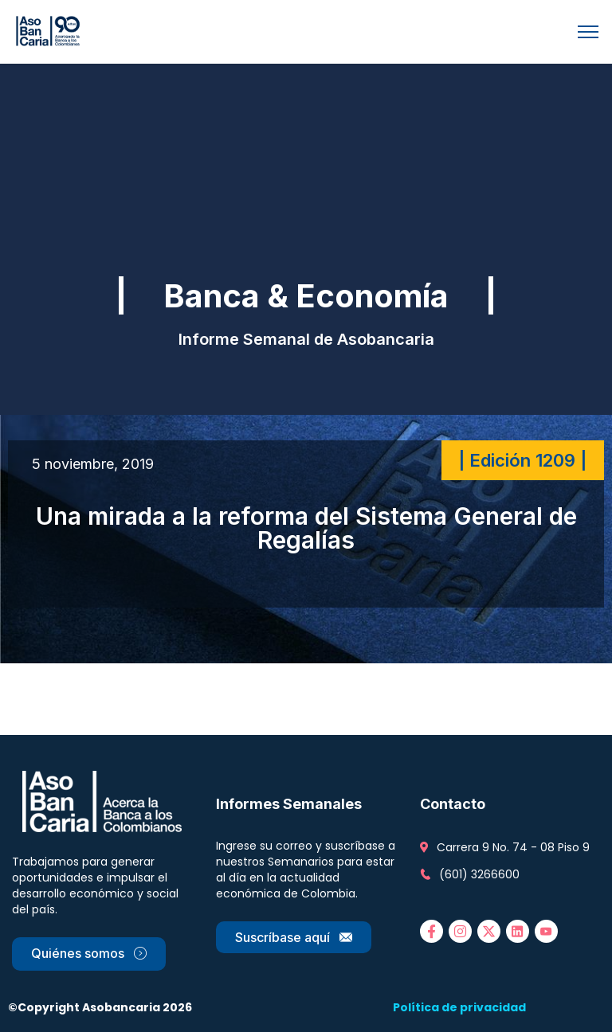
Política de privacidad (459, 1007)
